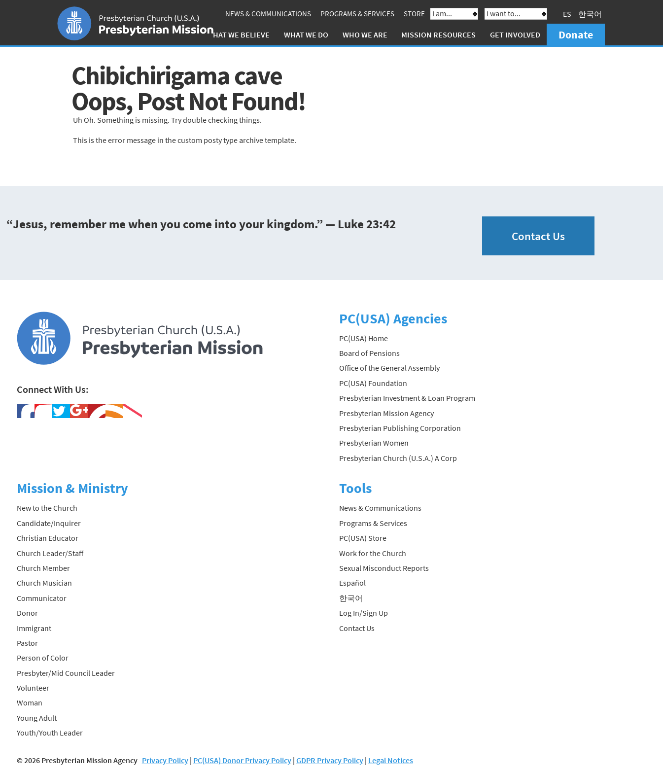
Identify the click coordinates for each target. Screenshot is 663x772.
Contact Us (538, 236)
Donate (575, 34)
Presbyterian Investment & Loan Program (407, 398)
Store (414, 13)
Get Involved (515, 34)
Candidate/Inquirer (49, 523)
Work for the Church (372, 553)
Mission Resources (438, 34)
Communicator (42, 598)
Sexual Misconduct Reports (384, 568)
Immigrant (34, 628)
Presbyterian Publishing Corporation (400, 428)
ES (567, 14)
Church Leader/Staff (50, 553)
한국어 (590, 14)
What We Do (306, 34)
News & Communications (268, 13)
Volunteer (33, 688)
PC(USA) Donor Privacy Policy (242, 760)
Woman (29, 702)
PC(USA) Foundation (373, 383)
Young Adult (37, 718)
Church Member (43, 568)
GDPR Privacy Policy (329, 760)
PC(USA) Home (363, 338)
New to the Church (47, 508)
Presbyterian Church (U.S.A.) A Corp (398, 458)
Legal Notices (390, 760)
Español (352, 583)
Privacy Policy (165, 760)
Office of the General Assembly (389, 368)
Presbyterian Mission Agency (386, 413)
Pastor (27, 643)
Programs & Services (357, 13)
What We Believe (238, 34)
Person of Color (43, 658)
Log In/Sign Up (363, 613)
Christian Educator (47, 538)
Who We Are (365, 34)
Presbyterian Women (374, 443)
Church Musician (44, 583)
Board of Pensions (369, 353)
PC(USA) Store (362, 538)
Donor (27, 613)
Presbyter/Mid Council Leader (66, 673)
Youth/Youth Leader (50, 732)
